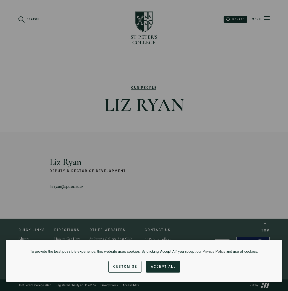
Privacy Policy (213, 251)
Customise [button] (125, 266)
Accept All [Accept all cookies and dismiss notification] (163, 266)
